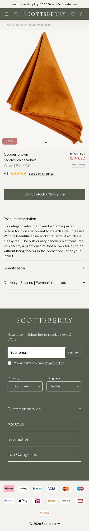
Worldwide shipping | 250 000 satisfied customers (45, 4)
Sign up (73, 352)
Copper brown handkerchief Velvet (31, 24)
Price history (78, 164)
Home (7, 24)
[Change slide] (46, 142)
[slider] (44, 4)
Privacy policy (54, 363)
